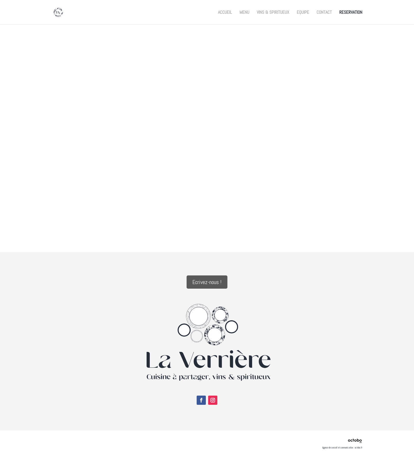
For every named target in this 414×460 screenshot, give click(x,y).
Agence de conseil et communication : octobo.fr (342, 447)
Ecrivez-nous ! (207, 282)
